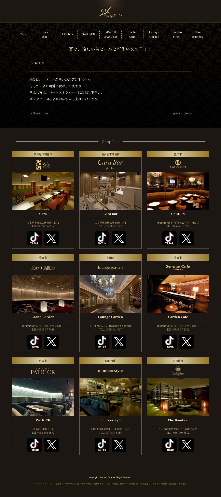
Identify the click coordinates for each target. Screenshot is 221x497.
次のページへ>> (182, 113)
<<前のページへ (39, 113)
